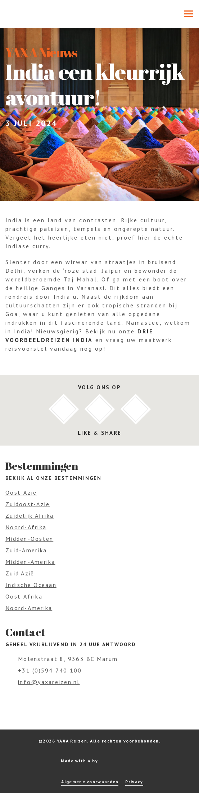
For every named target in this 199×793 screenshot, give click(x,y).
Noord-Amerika (28, 608)
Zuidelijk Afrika (29, 515)
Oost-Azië (21, 492)
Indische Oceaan (30, 584)
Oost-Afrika (23, 596)
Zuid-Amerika (26, 550)
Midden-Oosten (29, 538)
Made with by (100, 760)
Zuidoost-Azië (27, 504)
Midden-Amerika (30, 561)
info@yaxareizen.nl (49, 681)
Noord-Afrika (25, 527)
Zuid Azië (19, 573)
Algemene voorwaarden (89, 781)
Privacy (134, 781)
